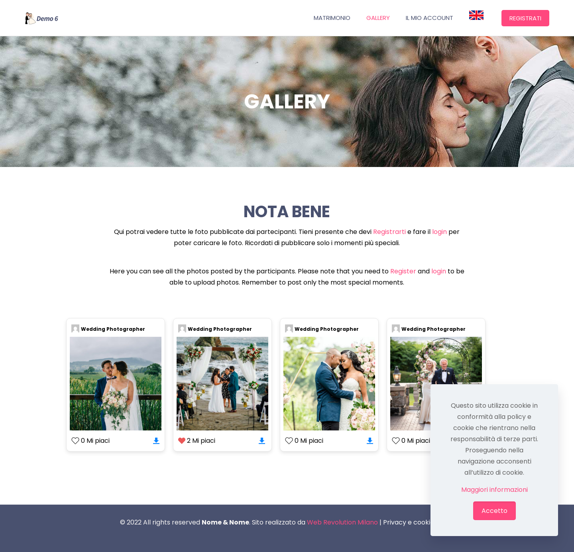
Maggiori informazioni (494, 489)
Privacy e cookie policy (418, 522)
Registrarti (389, 231)
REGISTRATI (525, 18)
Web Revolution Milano (342, 522)
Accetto (494, 510)
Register (403, 271)
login (439, 231)
